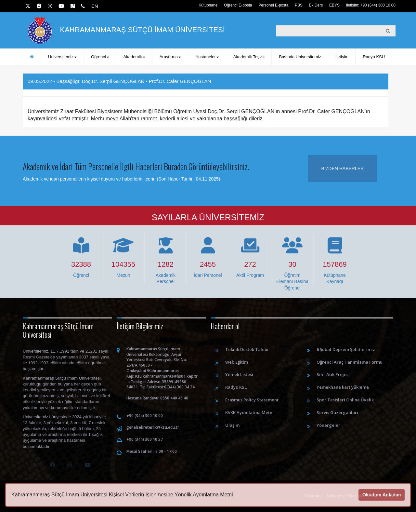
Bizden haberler (342, 168)
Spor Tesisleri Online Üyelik (345, 400)
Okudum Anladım (381, 494)
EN (94, 6)
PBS (299, 5)
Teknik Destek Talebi (246, 349)
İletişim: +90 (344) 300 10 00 (371, 5)
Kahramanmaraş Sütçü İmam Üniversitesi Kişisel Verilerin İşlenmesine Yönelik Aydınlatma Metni (122, 494)
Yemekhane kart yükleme (343, 387)
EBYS (334, 5)
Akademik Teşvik (249, 56)
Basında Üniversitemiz (300, 56)
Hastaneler (207, 56)
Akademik (134, 56)
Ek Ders (316, 5)
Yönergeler (328, 425)
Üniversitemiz (62, 56)
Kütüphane (208, 5)
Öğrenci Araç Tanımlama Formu (350, 362)
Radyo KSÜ (374, 56)
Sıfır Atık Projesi (333, 374)
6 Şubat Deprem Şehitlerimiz (346, 349)
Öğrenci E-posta (238, 5)
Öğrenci (100, 56)
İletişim (341, 56)
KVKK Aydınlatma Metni (249, 412)
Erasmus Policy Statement (252, 400)
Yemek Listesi (239, 374)
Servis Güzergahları (337, 412)
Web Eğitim (236, 362)
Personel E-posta (273, 5)
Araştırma (170, 56)
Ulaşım (232, 425)
